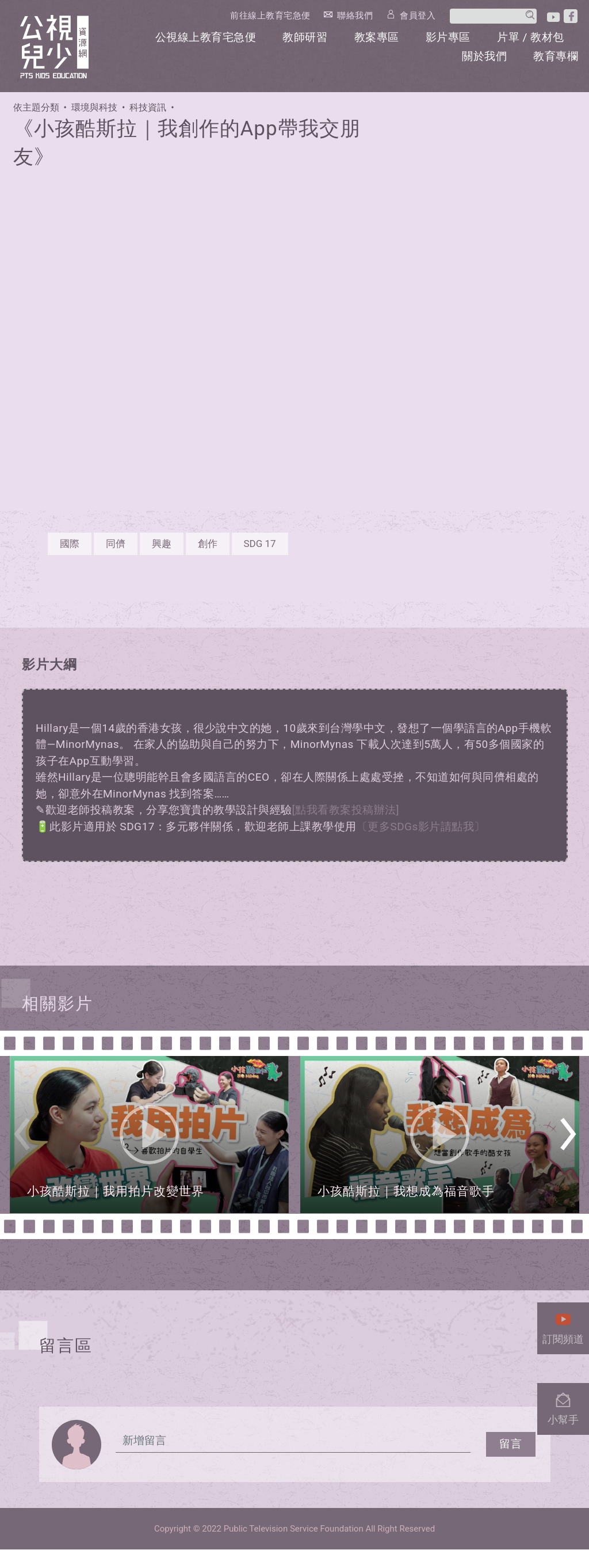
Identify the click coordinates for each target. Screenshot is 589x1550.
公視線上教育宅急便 (206, 36)
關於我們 (484, 55)
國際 (69, 543)
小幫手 (563, 1406)
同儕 (115, 543)
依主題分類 (36, 107)
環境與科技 (94, 107)
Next (567, 1137)
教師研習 (306, 36)
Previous (22, 1137)
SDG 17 (260, 543)
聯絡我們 (358, 15)
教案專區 (377, 36)
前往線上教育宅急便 (274, 16)
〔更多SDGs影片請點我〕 (421, 826)
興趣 (161, 543)
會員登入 (421, 15)
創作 (207, 543)
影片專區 (448, 36)
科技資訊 (147, 107)
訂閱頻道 (563, 1325)
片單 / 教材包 (531, 36)
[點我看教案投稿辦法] (346, 810)
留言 (510, 1444)
